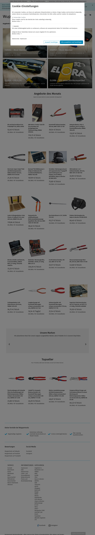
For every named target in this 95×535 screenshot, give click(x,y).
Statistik (16, 26)
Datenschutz (15, 39)
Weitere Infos (17, 21)
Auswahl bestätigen (51, 42)
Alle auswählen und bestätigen (71, 42)
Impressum (23, 39)
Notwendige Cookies (20, 17)
